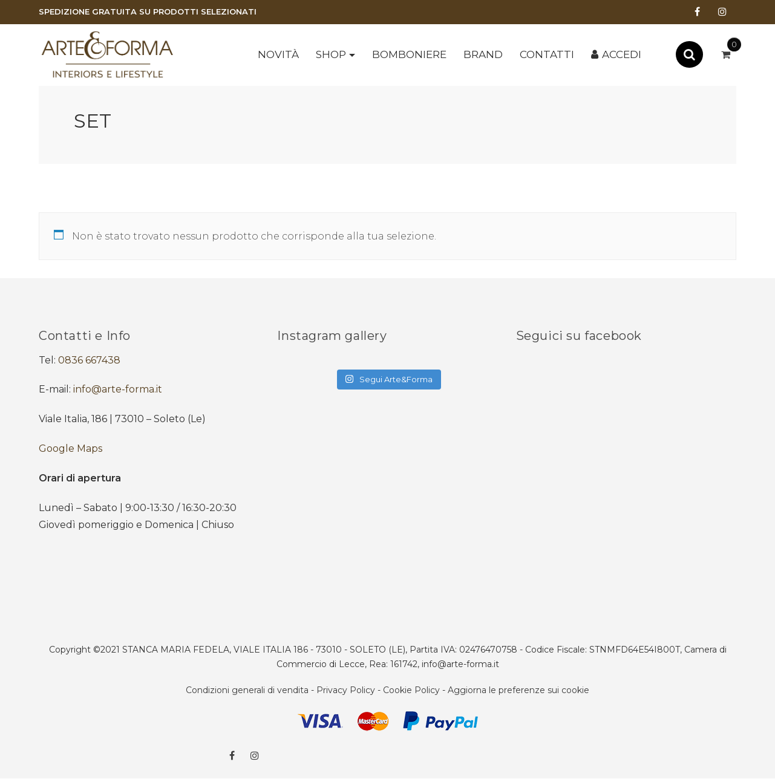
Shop (331, 54)
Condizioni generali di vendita (247, 690)
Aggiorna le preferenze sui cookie (518, 690)
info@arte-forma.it (117, 389)
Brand (483, 54)
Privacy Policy (345, 690)
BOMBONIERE (409, 54)
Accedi (621, 54)
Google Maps (70, 448)
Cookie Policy (411, 690)
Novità (278, 54)
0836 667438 (89, 360)
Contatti (547, 54)
